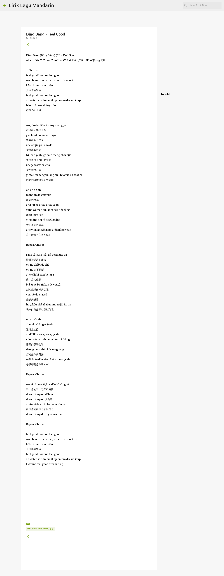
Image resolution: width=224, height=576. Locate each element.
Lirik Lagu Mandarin (31, 5)
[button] (28, 44)
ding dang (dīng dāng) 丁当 (40, 529)
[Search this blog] (205, 5)
